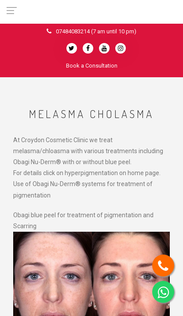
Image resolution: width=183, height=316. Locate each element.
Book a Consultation (91, 65)
